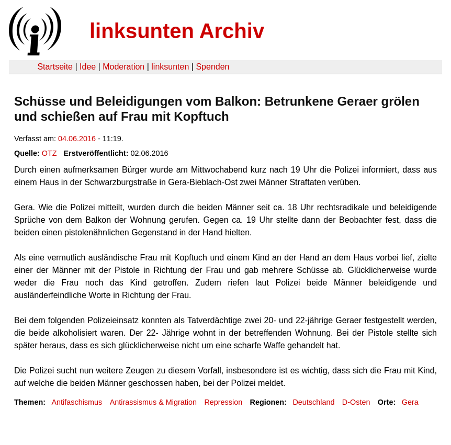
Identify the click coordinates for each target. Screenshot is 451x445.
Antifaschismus (76, 402)
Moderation (123, 66)
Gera (410, 402)
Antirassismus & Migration (153, 402)
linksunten (170, 66)
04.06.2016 (77, 138)
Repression (223, 402)
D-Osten (356, 402)
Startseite (55, 66)
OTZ (49, 153)
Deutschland (313, 402)
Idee (88, 66)
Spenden (212, 66)
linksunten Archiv (176, 30)
